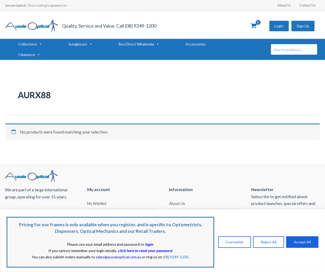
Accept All (302, 242)
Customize (234, 242)
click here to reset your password (145, 250)
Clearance (29, 54)
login (149, 244)
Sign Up (303, 26)
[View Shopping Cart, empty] (253, 26)
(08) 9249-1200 (175, 257)
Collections (30, 44)
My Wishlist (97, 203)
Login (279, 26)
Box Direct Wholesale (139, 44)
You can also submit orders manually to (86, 257)
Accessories (196, 44)
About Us (287, 5)
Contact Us (308, 5)
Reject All (268, 242)
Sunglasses (80, 44)
